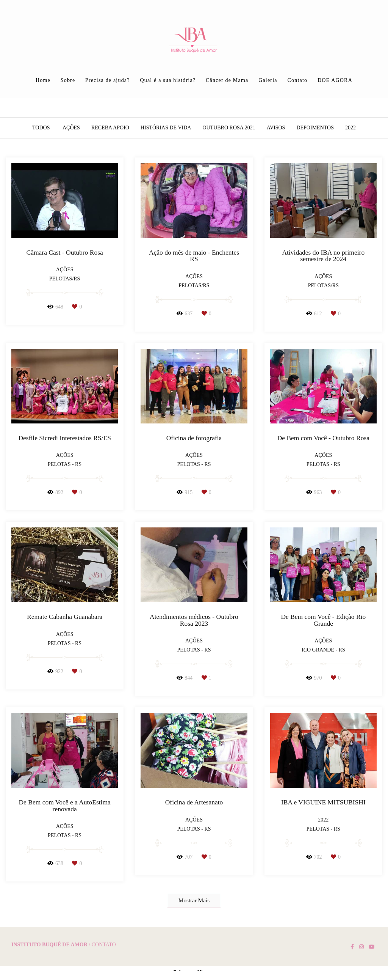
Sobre (68, 80)
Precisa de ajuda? (107, 80)
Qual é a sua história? (168, 80)
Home (43, 80)
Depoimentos (315, 128)
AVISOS (276, 128)
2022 (350, 128)
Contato (297, 80)
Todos (41, 128)
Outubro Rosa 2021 (228, 128)
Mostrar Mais (194, 900)
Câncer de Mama (227, 80)
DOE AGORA (335, 80)
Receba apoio (110, 128)
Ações (71, 128)
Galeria (267, 80)
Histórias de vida (166, 128)
